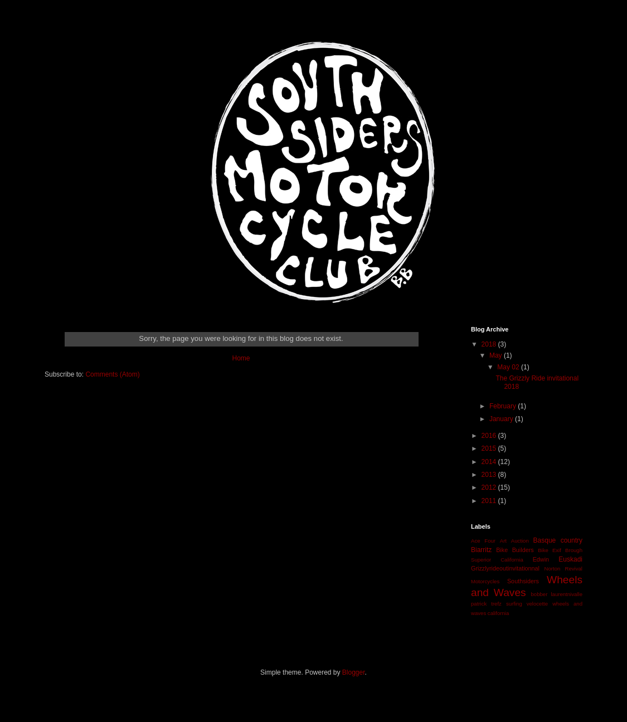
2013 (490, 475)
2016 (490, 436)
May (496, 355)
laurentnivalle (566, 594)
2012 (490, 487)
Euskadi (570, 559)
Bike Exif (549, 550)
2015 (490, 448)
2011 (490, 501)
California (511, 560)
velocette (537, 604)
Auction (520, 541)
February (503, 406)
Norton (553, 568)
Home (241, 358)
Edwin (541, 559)
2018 (490, 344)
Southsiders (523, 581)
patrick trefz (486, 604)
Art (503, 541)
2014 (490, 462)
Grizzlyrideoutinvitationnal (505, 568)
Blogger (353, 672)
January (502, 419)
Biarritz (481, 550)
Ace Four (483, 541)
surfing (514, 604)
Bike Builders (514, 550)
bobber (539, 594)
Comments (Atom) (112, 374)
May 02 (509, 367)
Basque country (557, 540)
